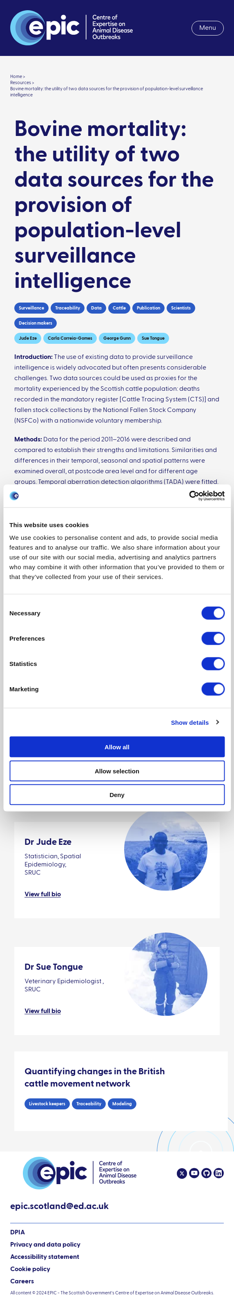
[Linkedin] (218, 1173)
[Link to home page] (71, 28)
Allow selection (117, 770)
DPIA (17, 1233)
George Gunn (117, 338)
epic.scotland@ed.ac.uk (59, 1207)
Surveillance (31, 308)
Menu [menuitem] (207, 28)
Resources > (22, 82)
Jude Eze (28, 338)
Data (96, 308)
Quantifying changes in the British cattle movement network (95, 1078)
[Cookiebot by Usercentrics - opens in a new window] (189, 496)
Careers (22, 1281)
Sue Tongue (153, 338)
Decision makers (35, 323)
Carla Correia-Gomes (70, 338)
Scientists (181, 308)
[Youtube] (193, 1173)
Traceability (67, 308)
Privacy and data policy (45, 1245)
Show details (190, 722)
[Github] (205, 1173)
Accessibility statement (44, 1257)
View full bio (43, 894)
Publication (148, 308)
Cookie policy (30, 1269)
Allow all (117, 747)
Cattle (119, 308)
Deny (117, 794)
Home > (17, 76)
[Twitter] (182, 1173)
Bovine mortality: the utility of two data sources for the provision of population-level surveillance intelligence (106, 92)
